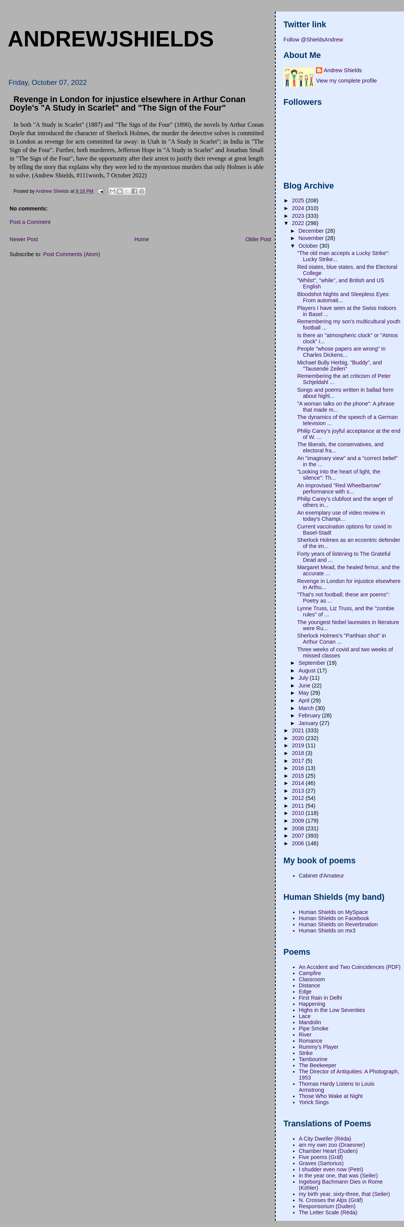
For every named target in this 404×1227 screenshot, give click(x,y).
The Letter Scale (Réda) (328, 1212)
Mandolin (310, 1022)
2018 (299, 753)
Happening (312, 1004)
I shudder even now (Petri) (331, 1169)
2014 (299, 783)
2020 (299, 738)
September (312, 663)
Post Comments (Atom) (71, 254)
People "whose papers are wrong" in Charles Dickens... (341, 352)
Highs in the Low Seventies (332, 1010)
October (309, 246)
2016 (299, 768)
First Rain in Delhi (320, 998)
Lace (305, 1016)
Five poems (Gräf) (321, 1157)
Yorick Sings (314, 1102)
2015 (299, 776)
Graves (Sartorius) (321, 1163)
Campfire (310, 973)
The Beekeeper (317, 1065)
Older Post (258, 239)
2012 (299, 798)
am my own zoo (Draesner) (332, 1145)
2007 (299, 836)
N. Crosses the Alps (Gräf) (331, 1200)
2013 (299, 791)
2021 (299, 730)
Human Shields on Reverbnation (338, 924)
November (311, 238)
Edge (305, 992)
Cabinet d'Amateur (321, 876)
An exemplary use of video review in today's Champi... (341, 516)
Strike (306, 1053)
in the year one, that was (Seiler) (338, 1175)
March (306, 708)
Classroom (312, 979)
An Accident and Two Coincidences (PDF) (350, 967)
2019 (299, 745)
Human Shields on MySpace (333, 912)
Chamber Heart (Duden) (328, 1151)
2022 (299, 223)
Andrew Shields (343, 70)
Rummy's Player (319, 1047)
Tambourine (313, 1059)
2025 (299, 200)
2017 (299, 761)
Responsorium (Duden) (327, 1206)
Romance (310, 1041)
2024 (299, 208)
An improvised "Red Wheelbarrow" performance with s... (339, 488)
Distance (309, 985)
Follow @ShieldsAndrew (313, 39)
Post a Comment (30, 222)
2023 (299, 216)
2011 (299, 806)
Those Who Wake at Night (331, 1096)
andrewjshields (111, 38)
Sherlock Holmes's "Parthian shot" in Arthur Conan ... (341, 639)
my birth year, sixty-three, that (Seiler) (344, 1194)
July (304, 678)
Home (141, 239)
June (305, 685)
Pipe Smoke (313, 1028)
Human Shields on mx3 (327, 930)
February (310, 715)
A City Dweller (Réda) (325, 1139)
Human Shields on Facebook (334, 918)
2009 (299, 821)
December (311, 231)
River (305, 1035)
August (307, 670)
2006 (299, 843)
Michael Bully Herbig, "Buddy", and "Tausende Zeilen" (339, 365)
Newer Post (24, 239)
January (309, 723)
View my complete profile (346, 81)
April (304, 700)
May (304, 693)
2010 (299, 813)
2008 (299, 828)
